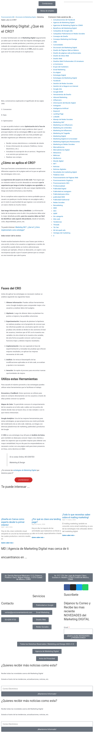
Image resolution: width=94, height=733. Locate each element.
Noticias (56, 166)
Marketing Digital (59, 136)
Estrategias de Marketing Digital (65, 78)
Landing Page (58, 114)
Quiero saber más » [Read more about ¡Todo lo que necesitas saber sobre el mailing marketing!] (68, 535)
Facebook (56, 81)
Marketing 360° (59, 122)
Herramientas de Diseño (62, 94)
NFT (54, 164)
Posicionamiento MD (7, 17)
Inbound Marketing (60, 97)
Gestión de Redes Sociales (63, 83)
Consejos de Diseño (60, 36)
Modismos (57, 158)
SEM (55, 208)
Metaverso (57, 153)
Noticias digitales (59, 169)
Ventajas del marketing (61, 233)
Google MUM (58, 92)
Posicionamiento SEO (61, 183)
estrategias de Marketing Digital (25, 470)
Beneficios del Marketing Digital (65, 28)
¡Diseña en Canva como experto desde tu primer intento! (13, 522)
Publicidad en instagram (62, 191)
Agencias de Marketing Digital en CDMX (68, 25)
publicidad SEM (59, 197)
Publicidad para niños (61, 194)
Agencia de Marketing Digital (64, 22)
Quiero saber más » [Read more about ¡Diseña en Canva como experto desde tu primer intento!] (7, 543)
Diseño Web (57, 58)
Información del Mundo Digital (64, 103)
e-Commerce (58, 64)
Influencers (57, 100)
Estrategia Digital (59, 75)
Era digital (57, 72)
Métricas (56, 155)
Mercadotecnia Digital (61, 150)
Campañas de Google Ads (62, 31)
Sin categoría (58, 216)
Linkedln (56, 117)
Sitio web (56, 219)
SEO (54, 211)
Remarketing (58, 205)
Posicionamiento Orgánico (63, 180)
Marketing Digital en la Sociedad (65, 139)
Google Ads (57, 89)
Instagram (57, 105)
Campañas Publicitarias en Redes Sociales (69, 34)
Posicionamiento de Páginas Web (65, 177)
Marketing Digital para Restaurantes (66, 142)
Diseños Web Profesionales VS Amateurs (68, 61)
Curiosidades (58, 45)
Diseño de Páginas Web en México (66, 50)
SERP (55, 213)
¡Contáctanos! (23, 480)
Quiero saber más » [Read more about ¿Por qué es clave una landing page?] (38, 537)
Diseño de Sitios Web (61, 56)
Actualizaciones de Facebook (64, 20)
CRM (55, 42)
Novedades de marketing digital (65, 172)
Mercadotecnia (58, 147)
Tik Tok (56, 227)
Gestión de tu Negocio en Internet (65, 86)
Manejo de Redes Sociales (63, 119)
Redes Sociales (59, 202)
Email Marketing (59, 70)
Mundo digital (58, 161)
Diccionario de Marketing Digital (26, 17)
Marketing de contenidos (62, 128)
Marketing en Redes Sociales (64, 144)
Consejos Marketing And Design (65, 39)
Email (66, 627)
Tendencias (57, 222)
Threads (56, 225)
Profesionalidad (59, 186)
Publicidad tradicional (61, 200)
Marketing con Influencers (63, 125)
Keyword (56, 111)
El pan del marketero (60, 67)
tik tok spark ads (59, 230)
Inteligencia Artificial (60, 108)
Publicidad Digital (59, 189)
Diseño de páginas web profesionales (67, 53)
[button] (78, 2)
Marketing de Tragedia (61, 133)
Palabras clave (58, 175)
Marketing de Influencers (62, 130)
